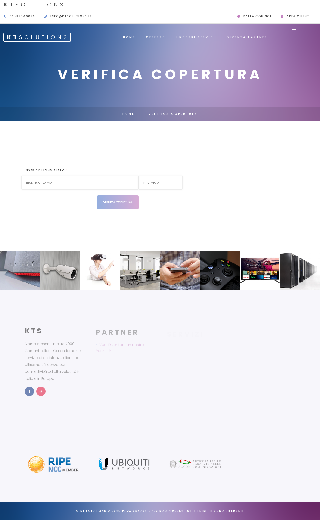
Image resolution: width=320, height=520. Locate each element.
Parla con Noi (257, 16)
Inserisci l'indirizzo (46, 170)
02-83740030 (22, 16)
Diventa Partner (247, 37)
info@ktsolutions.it (71, 16)
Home (129, 37)
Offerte (155, 37)
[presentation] (60, 204)
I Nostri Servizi (195, 37)
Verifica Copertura (173, 114)
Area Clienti (299, 16)
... (281, 37)
